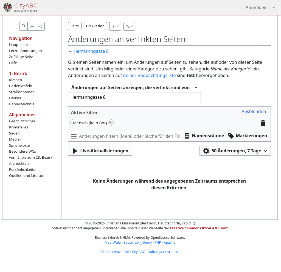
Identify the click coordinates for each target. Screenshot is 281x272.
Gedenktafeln (20, 85)
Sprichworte (19, 145)
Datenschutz (110, 251)
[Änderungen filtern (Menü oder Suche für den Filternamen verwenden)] (125, 136)
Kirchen (15, 79)
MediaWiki (113, 242)
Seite (75, 25)
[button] (254, 111)
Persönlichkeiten (23, 169)
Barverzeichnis (21, 103)
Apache (169, 242)
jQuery (147, 242)
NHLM (125, 237)
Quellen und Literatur (27, 175)
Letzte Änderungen (25, 50)
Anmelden (256, 7)
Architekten (19, 163)
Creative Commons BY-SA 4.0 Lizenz (199, 228)
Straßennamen (22, 91)
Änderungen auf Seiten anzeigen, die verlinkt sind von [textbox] (130, 87)
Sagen (14, 133)
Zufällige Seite (21, 56)
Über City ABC (134, 251)
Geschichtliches (22, 121)
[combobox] (134, 87)
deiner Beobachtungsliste (149, 75)
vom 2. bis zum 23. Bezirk (30, 157)
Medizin (16, 139)
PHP (157, 242)
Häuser (15, 97)
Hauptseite (18, 44)
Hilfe (13, 62)
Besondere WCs (22, 151)
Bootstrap (131, 242)
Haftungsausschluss (163, 251)
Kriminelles (18, 127)
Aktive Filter (84, 112)
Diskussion (95, 25)
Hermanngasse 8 (91, 51)
